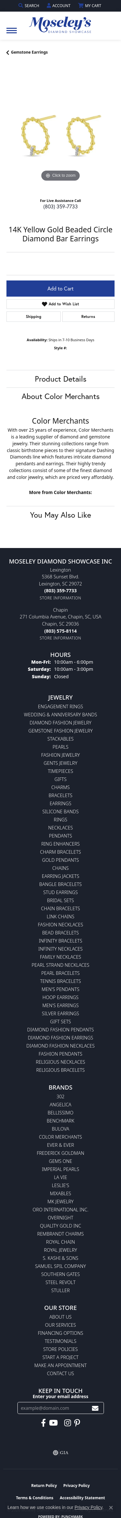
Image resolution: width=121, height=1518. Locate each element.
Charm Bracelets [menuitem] (60, 852)
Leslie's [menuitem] (60, 1185)
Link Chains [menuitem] (61, 916)
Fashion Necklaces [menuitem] (60, 925)
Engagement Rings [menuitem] (60, 706)
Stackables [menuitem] (60, 739)
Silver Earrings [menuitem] (60, 1013)
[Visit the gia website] (60, 1453)
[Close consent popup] (111, 1508)
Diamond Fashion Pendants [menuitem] (60, 1030)
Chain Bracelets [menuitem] (60, 908)
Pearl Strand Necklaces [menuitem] (60, 965)
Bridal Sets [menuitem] (60, 900)
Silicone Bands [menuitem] (60, 811)
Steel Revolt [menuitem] (60, 1282)
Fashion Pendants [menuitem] (60, 1054)
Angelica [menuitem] (60, 1105)
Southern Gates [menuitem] (60, 1274)
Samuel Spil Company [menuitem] (60, 1266)
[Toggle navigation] (11, 34)
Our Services (60, 1325)
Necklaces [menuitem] (60, 828)
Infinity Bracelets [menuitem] (60, 941)
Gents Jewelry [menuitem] (60, 763)
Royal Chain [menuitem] (60, 1242)
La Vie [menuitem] (60, 1177)
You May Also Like (60, 515)
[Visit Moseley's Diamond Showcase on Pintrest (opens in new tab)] (77, 1423)
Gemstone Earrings (29, 52)
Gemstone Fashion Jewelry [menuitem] (60, 731)
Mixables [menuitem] (60, 1193)
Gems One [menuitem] (60, 1161)
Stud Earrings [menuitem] (60, 892)
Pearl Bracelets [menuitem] (60, 973)
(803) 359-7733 (60, 206)
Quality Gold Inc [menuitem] (60, 1226)
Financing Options (60, 1333)
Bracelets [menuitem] (61, 795)
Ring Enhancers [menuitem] (60, 844)
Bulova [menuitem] (60, 1129)
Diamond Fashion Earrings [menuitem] (60, 1038)
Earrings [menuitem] (60, 803)
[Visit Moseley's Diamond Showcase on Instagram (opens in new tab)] (67, 1423)
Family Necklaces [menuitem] (60, 957)
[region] (60, 129)
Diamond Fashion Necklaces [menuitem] (60, 1046)
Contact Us (60, 1373)
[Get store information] (60, 598)
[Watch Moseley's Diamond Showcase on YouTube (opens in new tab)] (53, 1423)
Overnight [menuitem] (60, 1218)
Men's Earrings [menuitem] (60, 1005)
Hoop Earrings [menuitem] (61, 997)
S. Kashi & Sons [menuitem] (60, 1258)
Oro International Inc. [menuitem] (60, 1210)
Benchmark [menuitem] (60, 1121)
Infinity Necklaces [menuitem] (60, 949)
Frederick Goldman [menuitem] (60, 1153)
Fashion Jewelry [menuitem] (60, 755)
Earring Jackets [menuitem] (60, 876)
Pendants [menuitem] (60, 836)
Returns (88, 316)
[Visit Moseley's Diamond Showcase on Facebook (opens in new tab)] (43, 1423)
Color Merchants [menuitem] (60, 1137)
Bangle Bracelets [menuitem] (60, 884)
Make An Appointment (60, 1365)
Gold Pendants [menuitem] (60, 860)
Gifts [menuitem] (61, 779)
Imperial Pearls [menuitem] (60, 1169)
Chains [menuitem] (60, 868)
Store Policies (60, 1349)
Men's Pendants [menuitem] (60, 989)
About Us (60, 1317)
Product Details (60, 379)
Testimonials (60, 1341)
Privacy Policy (76, 1485)
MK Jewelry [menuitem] (60, 1201)
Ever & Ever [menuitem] (60, 1145)
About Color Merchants (61, 396)
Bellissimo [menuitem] (60, 1113)
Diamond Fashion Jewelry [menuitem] (60, 723)
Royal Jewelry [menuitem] (60, 1250)
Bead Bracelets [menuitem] (60, 933)
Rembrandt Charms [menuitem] (60, 1234)
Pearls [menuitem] (60, 747)
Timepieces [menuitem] (60, 771)
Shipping (33, 316)
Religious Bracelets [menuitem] (60, 1070)
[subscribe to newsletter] (95, 1408)
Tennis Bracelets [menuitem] (60, 981)
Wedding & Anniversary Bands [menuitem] (60, 715)
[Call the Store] (60, 590)
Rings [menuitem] (60, 820)
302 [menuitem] (60, 1096)
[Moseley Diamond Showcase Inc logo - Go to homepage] (60, 23)
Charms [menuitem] (60, 787)
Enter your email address (60, 1396)
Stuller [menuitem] (60, 1290)
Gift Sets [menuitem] (60, 1021)
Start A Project (60, 1357)
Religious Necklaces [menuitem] (60, 1062)
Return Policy (44, 1485)
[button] (29, 5)
